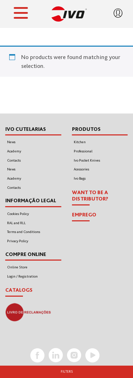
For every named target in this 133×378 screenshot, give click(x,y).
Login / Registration (22, 276)
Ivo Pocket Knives (87, 160)
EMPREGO (84, 214)
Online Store (17, 267)
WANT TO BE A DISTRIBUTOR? (90, 195)
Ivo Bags (80, 178)
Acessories (81, 169)
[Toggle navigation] (21, 14)
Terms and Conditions (23, 231)
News (11, 142)
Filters (67, 371)
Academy (14, 151)
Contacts (14, 160)
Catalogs (18, 290)
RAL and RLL (16, 223)
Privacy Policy (17, 241)
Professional (83, 151)
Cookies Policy (18, 213)
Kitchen (80, 142)
